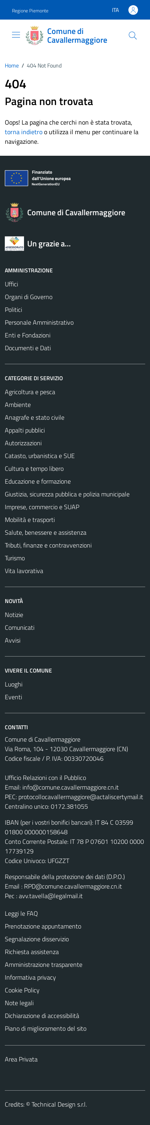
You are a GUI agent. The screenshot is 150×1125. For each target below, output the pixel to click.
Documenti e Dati (28, 348)
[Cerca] (132, 35)
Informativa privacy (30, 977)
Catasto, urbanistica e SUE (40, 455)
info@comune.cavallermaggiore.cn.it (70, 787)
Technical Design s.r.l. (59, 1104)
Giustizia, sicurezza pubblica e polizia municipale (67, 494)
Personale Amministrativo (39, 322)
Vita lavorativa (24, 570)
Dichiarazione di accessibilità (42, 1015)
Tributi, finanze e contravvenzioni (48, 545)
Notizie (14, 614)
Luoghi (13, 684)
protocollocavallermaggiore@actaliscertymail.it (80, 797)
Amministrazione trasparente (43, 964)
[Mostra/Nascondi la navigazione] (16, 35)
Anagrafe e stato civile (34, 417)
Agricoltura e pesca (30, 392)
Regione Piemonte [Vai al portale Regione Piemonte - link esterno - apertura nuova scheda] (30, 10)
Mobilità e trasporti (30, 519)
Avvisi (12, 640)
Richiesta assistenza (32, 951)
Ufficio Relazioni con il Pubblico (45, 777)
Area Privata (21, 1059)
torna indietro (23, 132)
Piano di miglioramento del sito (45, 1028)
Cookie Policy (22, 990)
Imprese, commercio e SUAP (42, 507)
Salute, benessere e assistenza (45, 532)
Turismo (15, 558)
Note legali (19, 1003)
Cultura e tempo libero (34, 468)
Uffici (11, 284)
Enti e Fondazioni (27, 335)
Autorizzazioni (23, 443)
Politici (13, 309)
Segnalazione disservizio (37, 939)
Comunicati (19, 627)
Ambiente (18, 404)
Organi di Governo (28, 297)
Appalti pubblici (25, 430)
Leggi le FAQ (21, 913)
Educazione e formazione (38, 481)
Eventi (13, 697)
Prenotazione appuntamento (43, 926)
